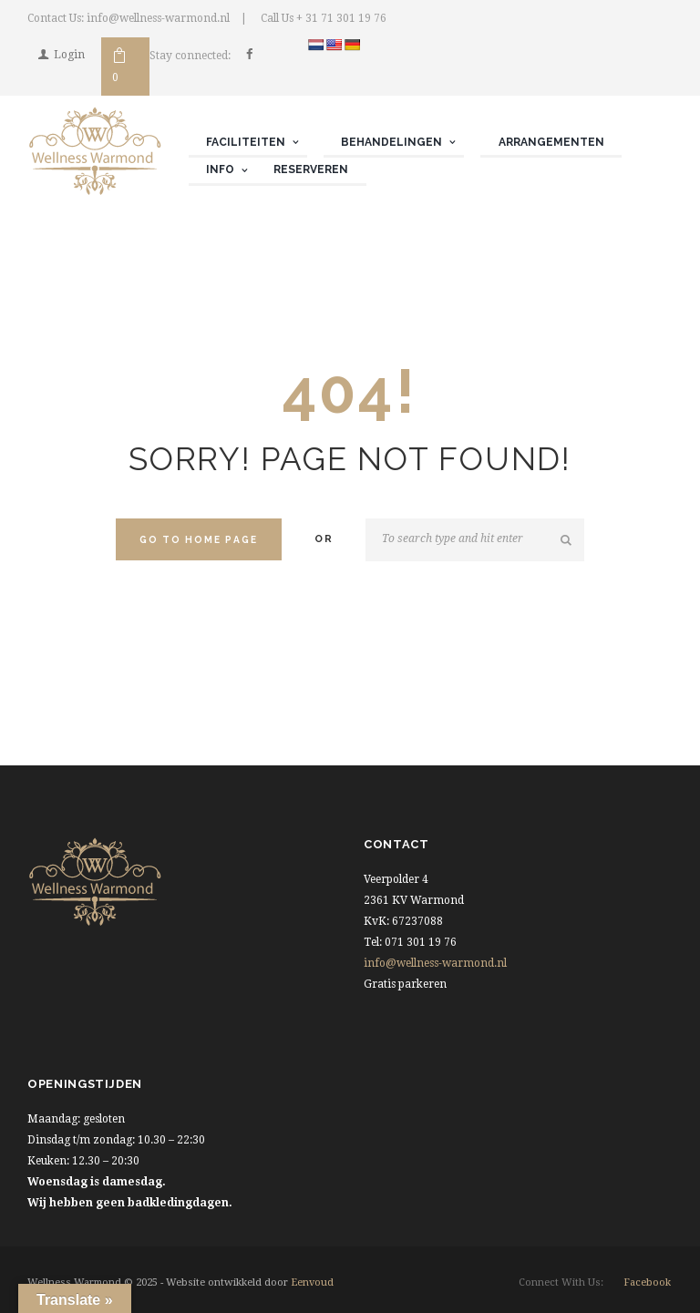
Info (220, 169)
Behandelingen (391, 142)
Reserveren (310, 169)
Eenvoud (312, 1282)
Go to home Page (198, 539)
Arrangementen (551, 142)
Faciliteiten (245, 142)
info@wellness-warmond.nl (435, 963)
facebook (647, 1282)
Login (69, 54)
